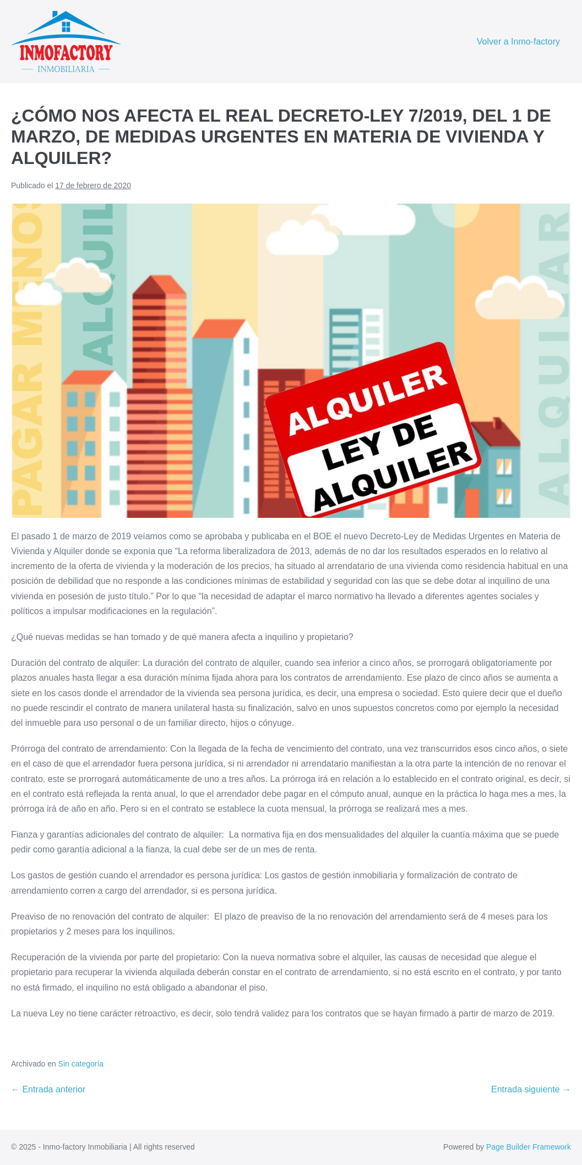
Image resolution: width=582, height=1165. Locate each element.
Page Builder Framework (528, 1146)
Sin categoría (81, 1063)
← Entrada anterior (48, 1089)
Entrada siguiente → (531, 1089)
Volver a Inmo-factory (518, 41)
